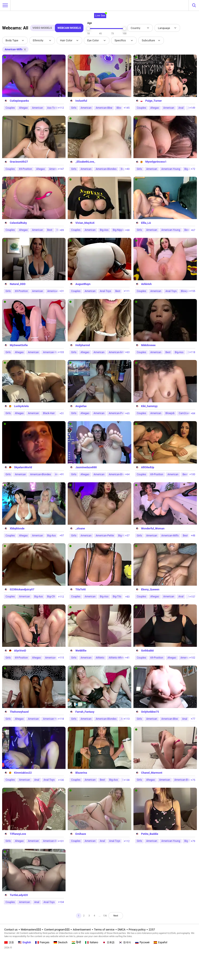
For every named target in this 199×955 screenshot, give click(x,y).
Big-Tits (117, 596)
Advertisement (82, 929)
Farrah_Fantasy (84, 711)
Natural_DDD (18, 284)
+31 (62, 291)
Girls (73, 107)
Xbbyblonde (17, 528)
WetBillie (80, 650)
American (37, 107)
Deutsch (60, 942)
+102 (192, 657)
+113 (127, 718)
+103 (61, 352)
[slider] (88, 28)
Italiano (91, 942)
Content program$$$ (57, 929)
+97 (62, 535)
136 (106, 916)
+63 (127, 352)
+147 (61, 169)
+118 (192, 352)
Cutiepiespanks (19, 100)
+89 (62, 230)
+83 (127, 596)
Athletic (100, 657)
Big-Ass (104, 229)
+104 (61, 902)
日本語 (108, 942)
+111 (127, 291)
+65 (127, 413)
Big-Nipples (119, 229)
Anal (180, 107)
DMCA (122, 929)
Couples (10, 107)
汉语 (9, 942)
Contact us (11, 929)
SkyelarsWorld (23, 467)
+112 (61, 107)
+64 (127, 474)
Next (119, 916)
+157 (192, 596)
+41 (127, 657)
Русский (142, 942)
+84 (193, 413)
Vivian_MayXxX (84, 222)
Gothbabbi (147, 650)
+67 (193, 230)
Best (49, 229)
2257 (152, 929)
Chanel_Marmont (151, 772)
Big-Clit (51, 596)
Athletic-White (116, 657)
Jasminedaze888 (86, 467)
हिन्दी (76, 942)
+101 (61, 841)
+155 (192, 291)
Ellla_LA (146, 222)
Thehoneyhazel (19, 711)
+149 (192, 107)
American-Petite (118, 413)
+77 (193, 718)
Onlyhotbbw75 (150, 711)
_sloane (80, 528)
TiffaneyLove (18, 833)
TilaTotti (80, 589)
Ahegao (23, 107)
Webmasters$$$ (31, 929)
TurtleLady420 (19, 895)
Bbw (118, 107)
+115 (61, 657)
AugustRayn (82, 284)
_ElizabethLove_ (85, 161)
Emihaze (80, 833)
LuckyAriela (21, 406)
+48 (193, 535)
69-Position (25, 169)
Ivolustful (81, 100)
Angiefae (80, 406)
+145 (127, 107)
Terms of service (104, 929)
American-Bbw (104, 107)
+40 (127, 169)
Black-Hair (49, 413)
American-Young (170, 169)
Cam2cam (184, 413)
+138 (127, 780)
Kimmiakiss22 (23, 772)
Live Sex (100, 15)
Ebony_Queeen (150, 589)
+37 (127, 535)
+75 (193, 780)
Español (160, 942)
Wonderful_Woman (153, 528)
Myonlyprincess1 (156, 161)
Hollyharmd (82, 345)
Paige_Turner (153, 100)
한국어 (125, 942)
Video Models (42, 27)
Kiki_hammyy (149, 406)
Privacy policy (137, 929)
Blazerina (81, 772)
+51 (62, 413)
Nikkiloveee (148, 345)
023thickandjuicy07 (22, 589)
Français (42, 942)
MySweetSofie (19, 345)
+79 (193, 841)
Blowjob (170, 413)
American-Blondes (106, 169)
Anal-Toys (105, 291)
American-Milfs (117, 352)
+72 (193, 169)
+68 (127, 230)
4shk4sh (146, 284)
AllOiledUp (147, 467)
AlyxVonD (20, 650)
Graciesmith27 (19, 161)
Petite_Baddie (149, 833)
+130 (61, 780)
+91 (62, 474)
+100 (192, 474)
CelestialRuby (18, 222)
